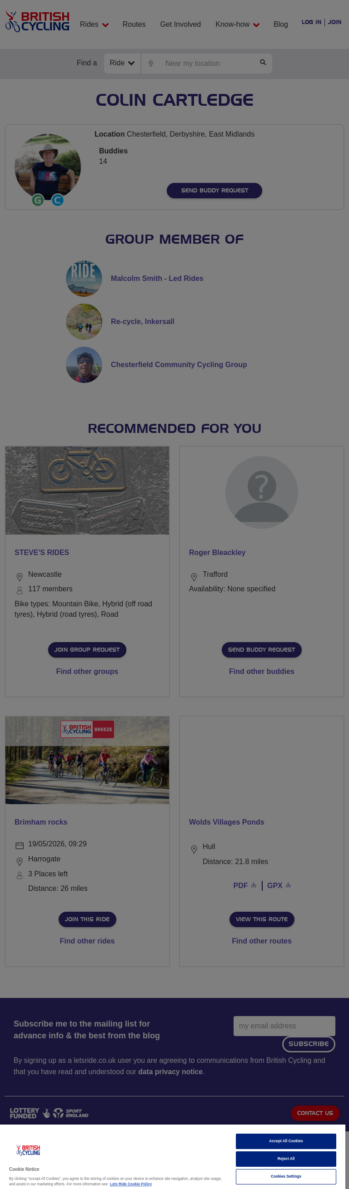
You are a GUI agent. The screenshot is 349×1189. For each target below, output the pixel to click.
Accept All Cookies (286, 1141)
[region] (172, 1157)
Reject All (286, 1159)
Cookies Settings (286, 1176)
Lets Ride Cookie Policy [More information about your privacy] (131, 1184)
